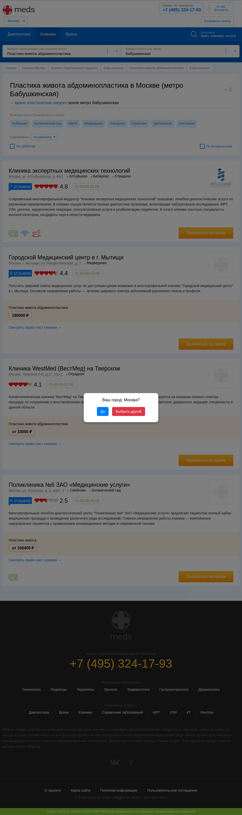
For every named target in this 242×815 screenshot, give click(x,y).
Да (103, 411)
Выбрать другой (128, 411)
